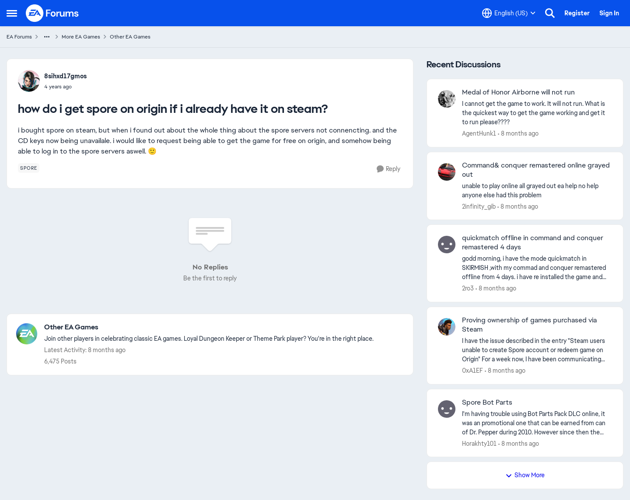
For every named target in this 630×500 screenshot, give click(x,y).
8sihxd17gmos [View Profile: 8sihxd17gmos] (65, 76)
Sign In (609, 13)
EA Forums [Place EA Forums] (19, 36)
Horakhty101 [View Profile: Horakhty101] (479, 443)
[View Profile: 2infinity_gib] (446, 172)
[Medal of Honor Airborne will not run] (537, 113)
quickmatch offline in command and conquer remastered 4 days (532, 243)
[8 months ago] (518, 133)
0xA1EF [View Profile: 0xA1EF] (472, 370)
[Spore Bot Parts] (537, 423)
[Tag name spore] (28, 168)
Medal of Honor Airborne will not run (518, 92)
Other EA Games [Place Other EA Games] (130, 36)
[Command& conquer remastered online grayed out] (537, 190)
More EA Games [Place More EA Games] (81, 36)
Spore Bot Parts (487, 402)
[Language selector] (508, 13)
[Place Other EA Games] (209, 327)
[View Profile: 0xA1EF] (446, 327)
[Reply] (388, 169)
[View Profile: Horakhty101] (446, 409)
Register (577, 13)
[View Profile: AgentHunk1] (446, 99)
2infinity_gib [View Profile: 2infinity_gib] (479, 206)
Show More (525, 475)
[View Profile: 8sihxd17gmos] (29, 81)
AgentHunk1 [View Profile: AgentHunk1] (479, 133)
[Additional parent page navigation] (47, 37)
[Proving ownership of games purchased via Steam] (537, 350)
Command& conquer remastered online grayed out (536, 170)
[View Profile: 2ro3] (446, 244)
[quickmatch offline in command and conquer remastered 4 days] (537, 268)
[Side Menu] (11, 13)
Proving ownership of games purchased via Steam (529, 325)
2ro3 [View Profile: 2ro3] (468, 288)
